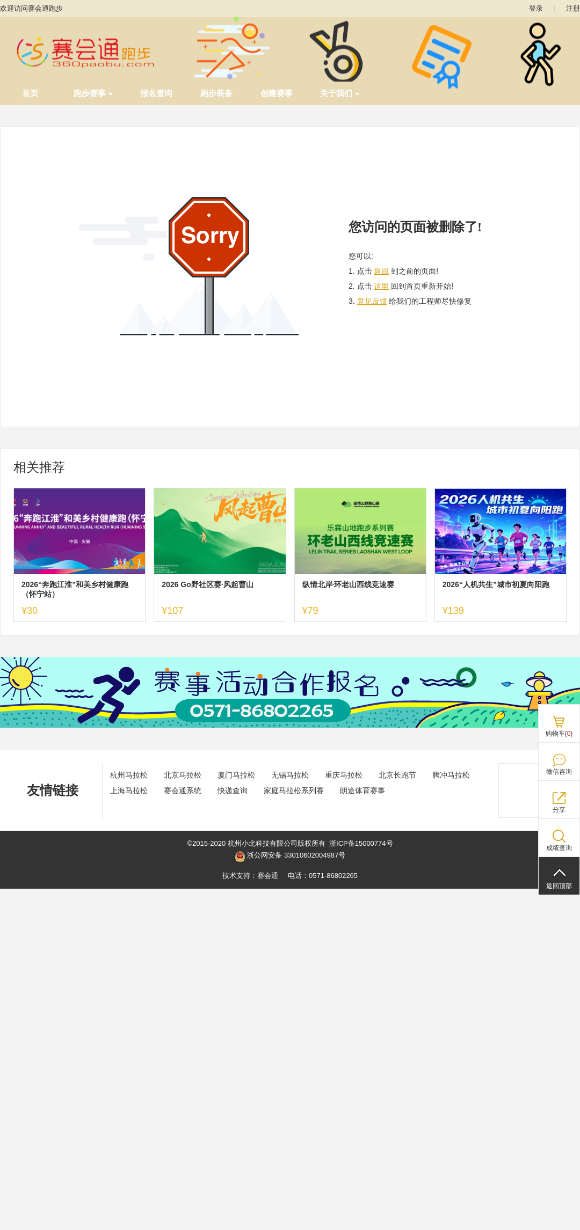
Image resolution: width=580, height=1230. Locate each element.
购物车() (559, 733)
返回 (381, 271)
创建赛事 (276, 93)
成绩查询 (559, 848)
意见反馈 (372, 301)
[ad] (290, 725)
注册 (573, 8)
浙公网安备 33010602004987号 (290, 856)
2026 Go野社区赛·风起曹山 (207, 584)
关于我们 (339, 93)
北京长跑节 (397, 775)
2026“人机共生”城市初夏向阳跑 (496, 584)
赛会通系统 (182, 790)
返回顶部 (559, 886)
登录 (536, 8)
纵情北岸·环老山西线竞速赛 (348, 584)
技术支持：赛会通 (250, 876)
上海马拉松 (129, 790)
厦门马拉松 (236, 775)
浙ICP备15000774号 (361, 843)
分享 (559, 810)
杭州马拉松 (129, 775)
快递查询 (233, 790)
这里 (381, 286)
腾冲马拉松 (451, 775)
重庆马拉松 (344, 775)
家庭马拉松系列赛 (294, 790)
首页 (30, 93)
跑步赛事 (93, 93)
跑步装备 (216, 93)
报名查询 (156, 93)
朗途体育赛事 (362, 790)
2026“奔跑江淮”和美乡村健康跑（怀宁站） (74, 589)
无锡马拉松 (290, 775)
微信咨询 (559, 771)
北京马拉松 (182, 775)
